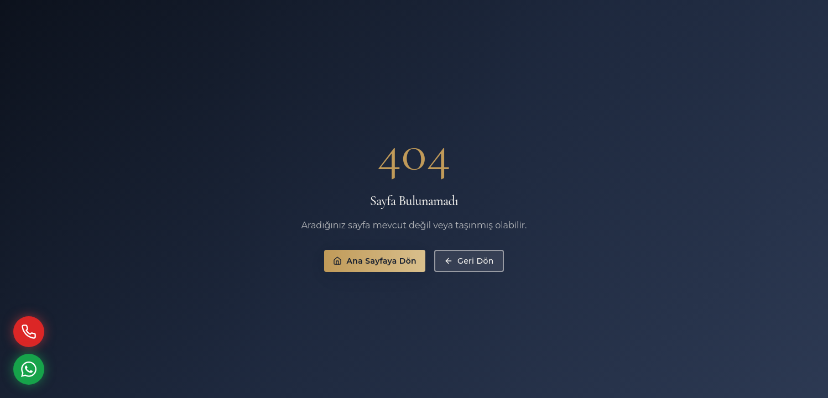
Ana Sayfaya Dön (374, 261)
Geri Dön (468, 261)
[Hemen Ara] (28, 331)
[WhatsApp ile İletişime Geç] (28, 369)
